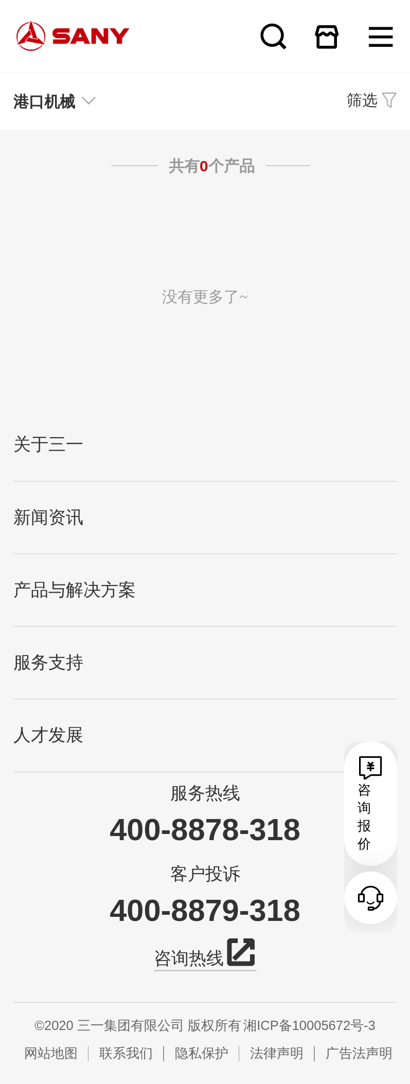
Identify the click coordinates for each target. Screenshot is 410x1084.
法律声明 (277, 1053)
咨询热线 (205, 956)
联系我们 (126, 1053)
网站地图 (51, 1053)
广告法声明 (359, 1053)
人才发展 (48, 734)
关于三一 (48, 444)
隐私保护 (201, 1053)
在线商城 (327, 36)
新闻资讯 (48, 517)
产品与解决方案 (74, 589)
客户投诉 (205, 873)
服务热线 (205, 793)
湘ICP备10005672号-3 (309, 1025)
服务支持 (48, 662)
